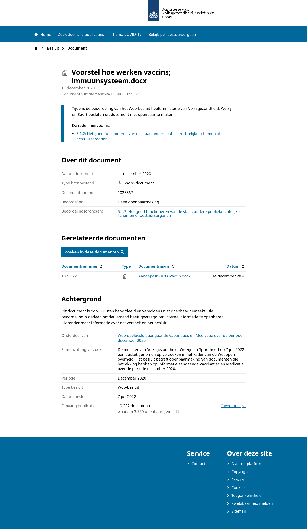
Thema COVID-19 (126, 34)
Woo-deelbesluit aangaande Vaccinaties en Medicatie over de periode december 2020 (180, 338)
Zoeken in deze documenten (94, 251)
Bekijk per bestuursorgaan (172, 34)
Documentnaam (156, 266)
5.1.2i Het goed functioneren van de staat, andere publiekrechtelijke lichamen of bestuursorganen (179, 213)
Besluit (54, 48)
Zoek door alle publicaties (81, 34)
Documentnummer (82, 266)
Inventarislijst (233, 405)
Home (42, 34)
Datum (236, 266)
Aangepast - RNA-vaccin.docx (164, 276)
